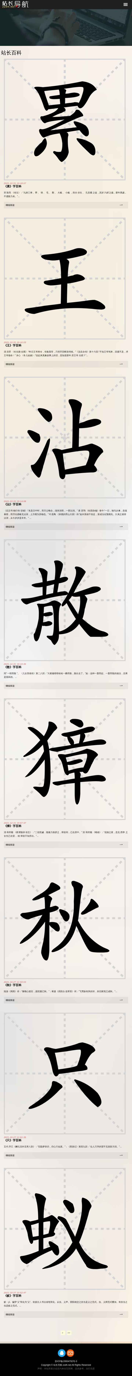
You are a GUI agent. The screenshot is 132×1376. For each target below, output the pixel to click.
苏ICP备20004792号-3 (66, 1361)
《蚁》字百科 (12, 1295)
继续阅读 (10, 205)
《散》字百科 (12, 667)
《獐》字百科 (12, 826)
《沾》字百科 (12, 504)
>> (69, 1333)
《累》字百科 (12, 186)
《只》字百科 (12, 1140)
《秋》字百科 (12, 985)
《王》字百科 (12, 345)
